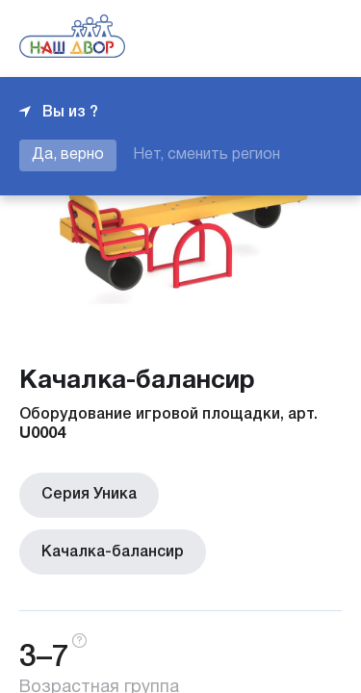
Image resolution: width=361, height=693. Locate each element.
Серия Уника (86, 493)
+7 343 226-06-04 (276, 38)
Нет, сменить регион (206, 155)
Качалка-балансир (110, 547)
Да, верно (68, 155)
